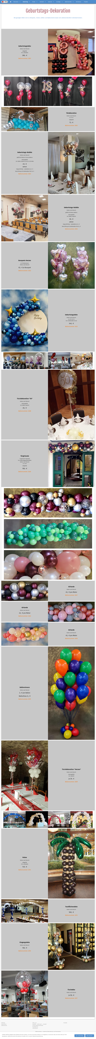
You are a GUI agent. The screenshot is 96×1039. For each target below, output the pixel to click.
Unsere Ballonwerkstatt (37, 1025)
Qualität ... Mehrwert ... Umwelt (39, 1024)
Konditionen (35, 1026)
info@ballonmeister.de (52, 1035)
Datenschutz (4, 1025)
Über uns (34, 1022)
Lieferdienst (35, 1028)
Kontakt (65, 1022)
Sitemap (3, 1022)
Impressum (3, 1024)
